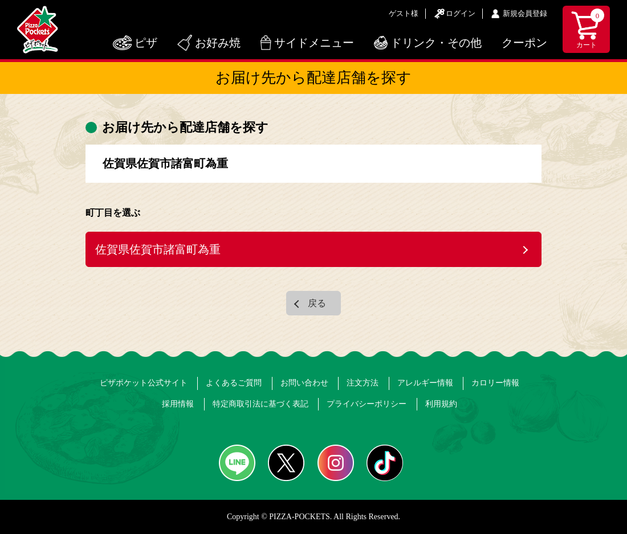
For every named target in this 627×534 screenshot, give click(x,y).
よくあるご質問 (234, 383)
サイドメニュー (314, 42)
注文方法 (362, 383)
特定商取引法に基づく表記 (260, 404)
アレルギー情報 (425, 383)
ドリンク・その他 (436, 42)
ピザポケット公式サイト (144, 383)
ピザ (146, 42)
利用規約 (441, 404)
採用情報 (178, 404)
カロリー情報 (495, 383)
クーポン (524, 42)
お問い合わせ (304, 383)
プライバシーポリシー (366, 404)
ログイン (460, 13)
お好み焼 (218, 42)
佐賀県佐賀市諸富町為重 (158, 249)
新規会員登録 (525, 13)
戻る (317, 303)
